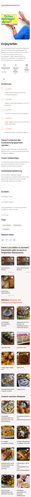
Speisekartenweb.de (10, 5)
